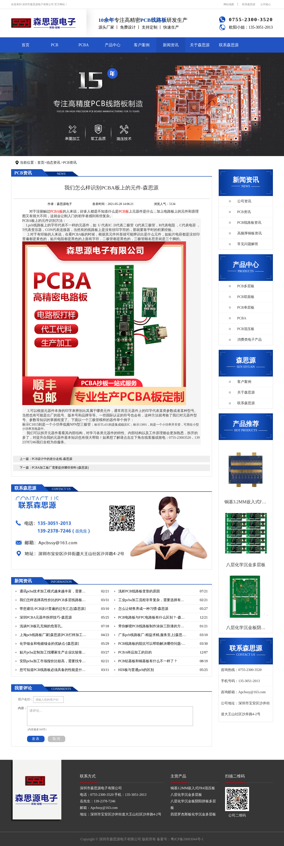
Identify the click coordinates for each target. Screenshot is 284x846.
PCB (54, 45)
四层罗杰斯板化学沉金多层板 (193, 814)
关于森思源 (200, 45)
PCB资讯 (70, 162)
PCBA (83, 45)
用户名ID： (25, 699)
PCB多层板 (245, 286)
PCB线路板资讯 (249, 222)
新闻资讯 (171, 45)
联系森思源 (248, 4)
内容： (22, 708)
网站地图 (229, 4)
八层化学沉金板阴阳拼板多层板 (193, 804)
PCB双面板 (245, 297)
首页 (25, 45)
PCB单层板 (245, 307)
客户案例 (142, 45)
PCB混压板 (245, 329)
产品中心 (112, 45)
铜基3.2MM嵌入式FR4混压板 (192, 788)
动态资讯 (53, 162)
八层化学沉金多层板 (186, 794)
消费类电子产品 (249, 339)
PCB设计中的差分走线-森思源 (52, 459)
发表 (36, 739)
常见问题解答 (247, 244)
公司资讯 (244, 201)
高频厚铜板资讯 (249, 233)
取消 (56, 739)
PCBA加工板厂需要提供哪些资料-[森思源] (60, 467)
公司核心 (265, 4)
